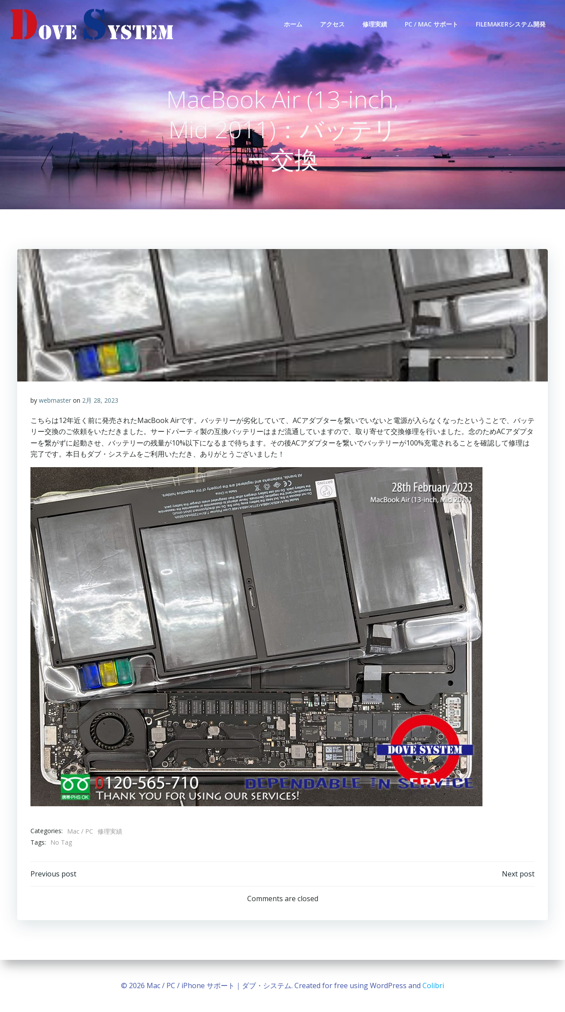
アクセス (332, 24)
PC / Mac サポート (431, 24)
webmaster (55, 400)
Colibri (433, 985)
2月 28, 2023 (100, 400)
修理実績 (374, 24)
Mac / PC (80, 831)
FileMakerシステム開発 (511, 24)
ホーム (293, 24)
